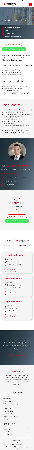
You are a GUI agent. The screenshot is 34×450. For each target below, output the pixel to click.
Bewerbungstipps (7, 401)
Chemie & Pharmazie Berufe (10, 416)
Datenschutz (17, 449)
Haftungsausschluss (17, 444)
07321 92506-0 (10, 184)
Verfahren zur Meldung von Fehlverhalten (17, 447)
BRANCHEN (7, 409)
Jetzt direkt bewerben (12, 44)
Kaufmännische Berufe (9, 414)
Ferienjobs (5, 419)
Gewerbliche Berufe (8, 411)
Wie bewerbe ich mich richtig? (10, 403)
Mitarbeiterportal (27, 1)
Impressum (17, 442)
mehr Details (10, 270)
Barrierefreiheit (17, 440)
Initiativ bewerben (17, 355)
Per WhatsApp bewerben (14, 49)
